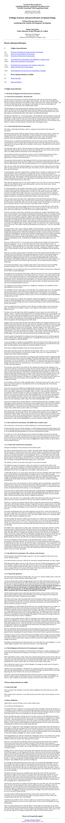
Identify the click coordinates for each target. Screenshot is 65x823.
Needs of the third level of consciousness (22, 67)
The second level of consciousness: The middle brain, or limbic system (30, 59)
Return (38, 820)
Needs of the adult (16, 78)
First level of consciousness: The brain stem (23, 54)
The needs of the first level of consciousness (23, 56)
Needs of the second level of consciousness (22, 61)
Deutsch (33, 820)
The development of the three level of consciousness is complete (28, 70)
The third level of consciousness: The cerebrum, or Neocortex (27, 65)
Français (27, 820)
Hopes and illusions (16, 82)
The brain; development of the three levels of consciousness (27, 52)
